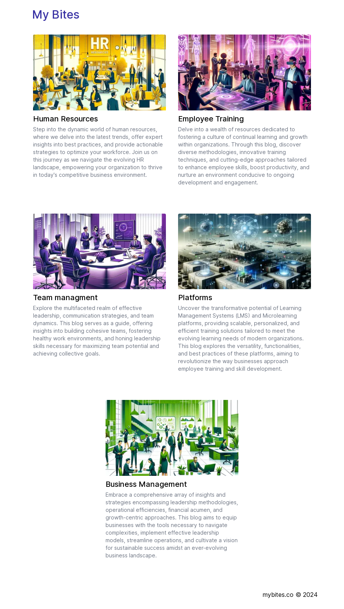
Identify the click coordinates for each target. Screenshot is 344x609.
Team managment (65, 297)
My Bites (55, 14)
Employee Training (211, 118)
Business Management (146, 484)
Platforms (195, 297)
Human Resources (65, 118)
